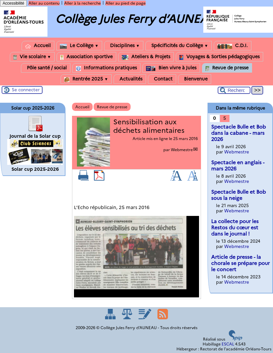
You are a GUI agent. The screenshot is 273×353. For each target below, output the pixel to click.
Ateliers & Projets (146, 57)
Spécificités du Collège (178, 46)
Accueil (38, 46)
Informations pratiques (106, 68)
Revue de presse (227, 68)
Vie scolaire (32, 57)
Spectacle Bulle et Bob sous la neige (238, 195)
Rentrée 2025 (86, 79)
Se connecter (26, 89)
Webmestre (182, 149)
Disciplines (124, 46)
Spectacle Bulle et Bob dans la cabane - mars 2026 (238, 133)
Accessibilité (13, 3)
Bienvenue (195, 79)
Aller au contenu (44, 3)
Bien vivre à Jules (171, 68)
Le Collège (79, 46)
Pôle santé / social (46, 68)
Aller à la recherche (82, 3)
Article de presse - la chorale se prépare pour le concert (240, 263)
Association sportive (86, 57)
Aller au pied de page (125, 3)
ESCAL (228, 344)
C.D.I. (232, 46)
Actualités (129, 79)
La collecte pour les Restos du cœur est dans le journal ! (235, 227)
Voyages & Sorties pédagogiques (219, 57)
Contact (162, 79)
